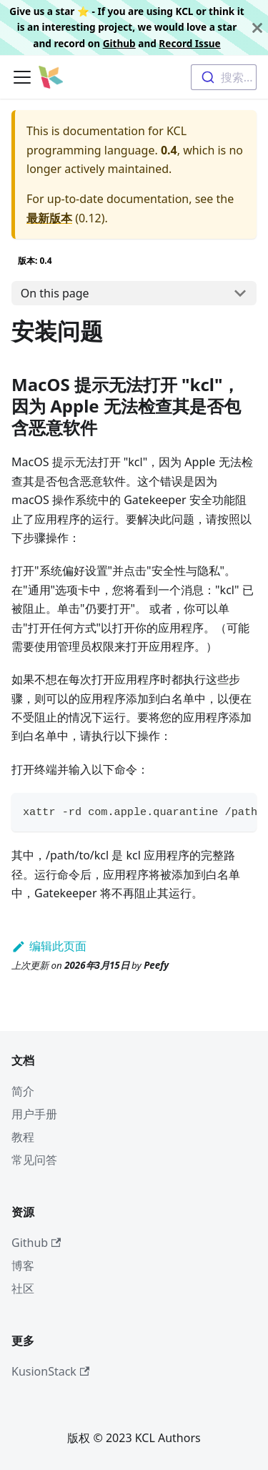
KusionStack (50, 1371)
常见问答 (34, 1160)
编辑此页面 (48, 946)
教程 (22, 1137)
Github (119, 43)
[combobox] (224, 77)
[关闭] (257, 27)
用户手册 (34, 1114)
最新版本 (49, 218)
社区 (22, 1288)
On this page (55, 293)
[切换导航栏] (22, 77)
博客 (22, 1265)
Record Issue (189, 43)
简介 (22, 1091)
